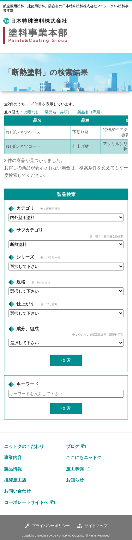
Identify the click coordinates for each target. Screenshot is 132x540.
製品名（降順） (90, 112)
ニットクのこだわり (24, 446)
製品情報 (13, 468)
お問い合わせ (17, 490)
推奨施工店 (15, 479)
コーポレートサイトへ (26, 502)
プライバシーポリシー (51, 526)
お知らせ (75, 479)
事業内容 (13, 457)
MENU (121, 21)
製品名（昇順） (58, 112)
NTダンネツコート (23, 146)
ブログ (72, 446)
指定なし (31, 112)
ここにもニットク (83, 457)
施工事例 (75, 468)
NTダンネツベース (23, 132)
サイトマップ (96, 526)
